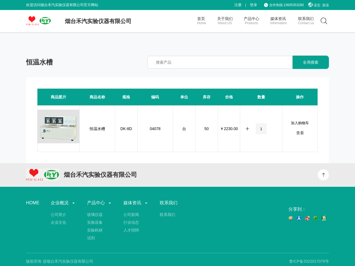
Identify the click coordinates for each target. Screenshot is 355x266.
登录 (253, 5)
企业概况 (63, 203)
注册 (238, 5)
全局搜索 (310, 62)
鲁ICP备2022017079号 (309, 261)
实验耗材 (95, 230)
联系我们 (169, 203)
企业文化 (58, 222)
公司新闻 (131, 214)
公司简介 (58, 214)
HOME (32, 203)
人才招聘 (131, 230)
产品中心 (99, 203)
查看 (300, 133)
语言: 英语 (318, 5)
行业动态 (131, 222)
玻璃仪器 (95, 214)
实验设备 (95, 222)
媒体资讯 (135, 203)
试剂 (91, 238)
